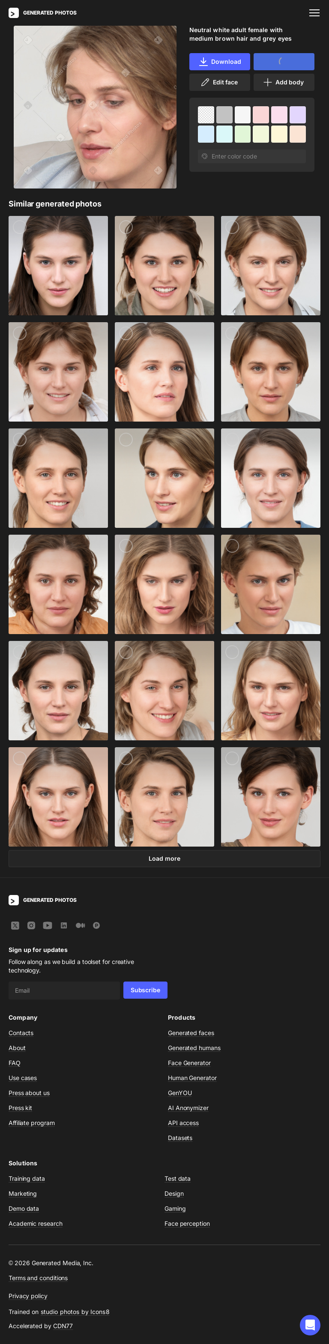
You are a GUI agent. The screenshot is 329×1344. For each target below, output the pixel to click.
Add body (283, 82)
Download (219, 62)
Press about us (29, 1092)
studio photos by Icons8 (75, 1311)
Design (174, 1193)
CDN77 (63, 1325)
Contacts (21, 1032)
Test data (177, 1178)
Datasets (180, 1137)
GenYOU (180, 1092)
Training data (27, 1178)
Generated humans (194, 1047)
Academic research (36, 1223)
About (17, 1047)
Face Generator (189, 1062)
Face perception (187, 1223)
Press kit (20, 1107)
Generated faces (191, 1032)
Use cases (23, 1077)
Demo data (24, 1208)
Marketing (23, 1193)
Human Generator (192, 1077)
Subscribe (145, 990)
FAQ (15, 1062)
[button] (310, 1325)
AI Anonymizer (188, 1107)
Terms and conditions (38, 1277)
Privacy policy (28, 1295)
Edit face (219, 82)
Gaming (175, 1208)
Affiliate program (32, 1122)
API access (183, 1122)
